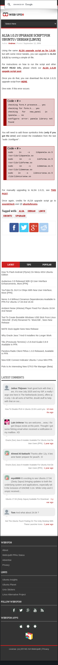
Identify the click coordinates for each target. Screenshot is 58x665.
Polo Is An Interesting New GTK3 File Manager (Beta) (27, 371)
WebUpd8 (36, 653)
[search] (31, 4)
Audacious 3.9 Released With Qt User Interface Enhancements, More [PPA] (24, 286)
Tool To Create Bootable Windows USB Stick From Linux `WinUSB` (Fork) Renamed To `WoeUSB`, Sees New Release (28, 324)
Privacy (6, 569)
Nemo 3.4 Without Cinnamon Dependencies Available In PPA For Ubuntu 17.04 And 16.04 (28, 304)
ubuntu (7, 220)
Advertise (6, 564)
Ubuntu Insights (9, 584)
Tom (13, 517)
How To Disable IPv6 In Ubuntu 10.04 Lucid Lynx (25, 413)
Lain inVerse (17, 427)
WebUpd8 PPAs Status (13, 559)
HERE (24, 81)
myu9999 (15, 482)
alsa (21, 215)
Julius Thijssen (19, 392)
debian (31, 215)
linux (42, 215)
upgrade (20, 220)
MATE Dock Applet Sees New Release (19, 333)
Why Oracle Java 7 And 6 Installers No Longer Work (26, 340)
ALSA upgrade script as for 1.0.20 (37, 50)
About (5, 554)
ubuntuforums (30, 208)
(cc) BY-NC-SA (24, 653)
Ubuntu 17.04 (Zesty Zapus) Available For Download (27, 503)
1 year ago (48, 448)
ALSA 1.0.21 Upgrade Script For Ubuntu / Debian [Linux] (26, 37)
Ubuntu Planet (9, 589)
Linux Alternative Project (14, 599)
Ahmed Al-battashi (20, 458)
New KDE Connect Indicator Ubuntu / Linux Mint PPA (26, 364)
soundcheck (8, 208)
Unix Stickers (8, 594)
